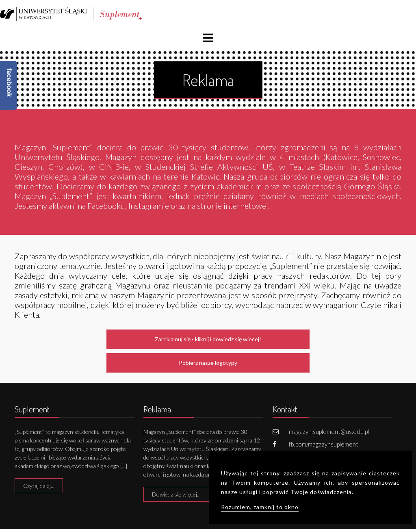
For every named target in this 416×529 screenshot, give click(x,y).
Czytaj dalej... (38, 485)
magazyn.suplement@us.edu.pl (329, 431)
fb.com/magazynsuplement (323, 444)
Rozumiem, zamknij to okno (260, 506)
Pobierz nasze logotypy (208, 362)
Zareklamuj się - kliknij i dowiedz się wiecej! (208, 339)
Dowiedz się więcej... (176, 494)
